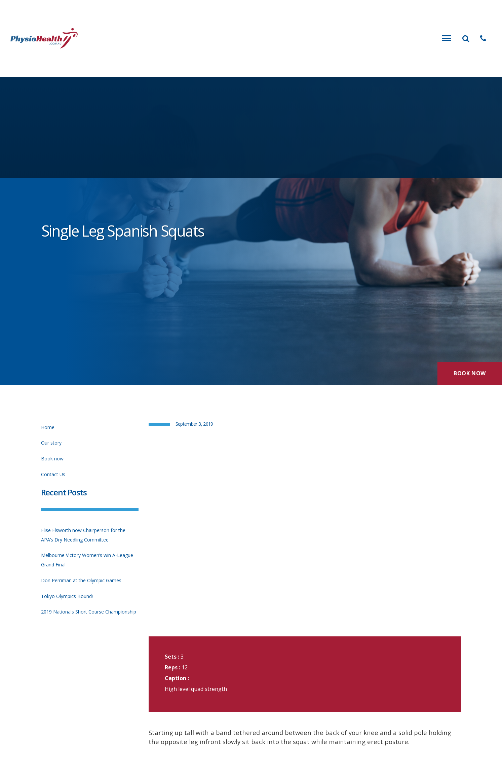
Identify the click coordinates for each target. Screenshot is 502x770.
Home (47, 427)
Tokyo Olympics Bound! (67, 596)
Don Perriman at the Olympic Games (81, 580)
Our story (51, 443)
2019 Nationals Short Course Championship (88, 611)
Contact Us (53, 474)
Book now (52, 458)
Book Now (470, 373)
